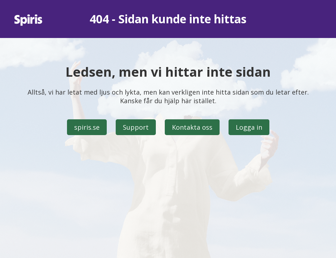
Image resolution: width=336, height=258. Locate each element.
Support (136, 127)
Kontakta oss (192, 127)
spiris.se (87, 127)
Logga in (249, 127)
